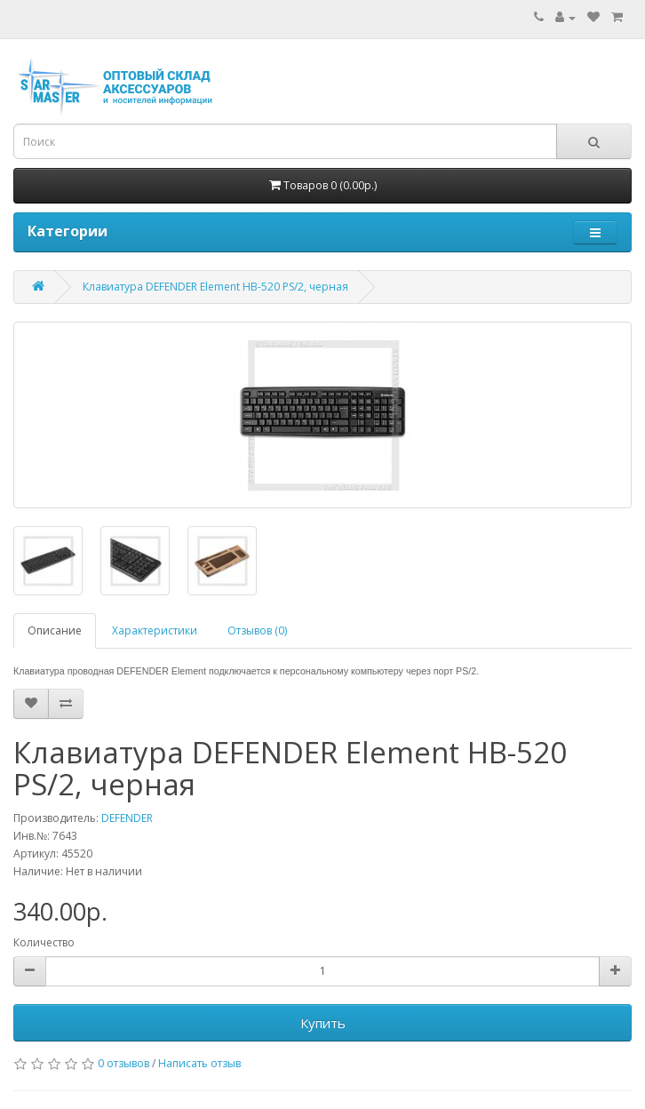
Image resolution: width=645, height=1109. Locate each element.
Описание (55, 630)
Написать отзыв (199, 1063)
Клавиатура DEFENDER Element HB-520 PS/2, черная (215, 286)
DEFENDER (127, 818)
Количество (44, 942)
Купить (323, 1023)
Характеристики (154, 630)
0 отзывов (123, 1063)
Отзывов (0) (257, 630)
